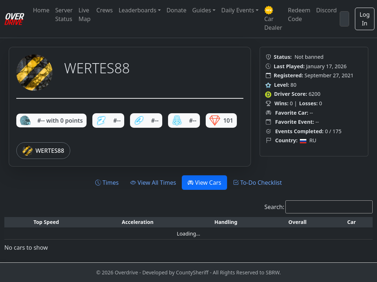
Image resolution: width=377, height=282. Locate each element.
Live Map (85, 14)
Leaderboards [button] (137, 10)
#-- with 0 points (51, 120)
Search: (274, 207)
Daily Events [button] (237, 10)
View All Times (153, 183)
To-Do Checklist (257, 183)
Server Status (64, 14)
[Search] (344, 18)
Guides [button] (201, 10)
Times (107, 183)
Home (41, 10)
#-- (108, 120)
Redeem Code (299, 14)
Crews (104, 10)
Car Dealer (273, 19)
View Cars (204, 183)
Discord (326, 10)
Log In (365, 19)
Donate (177, 10)
